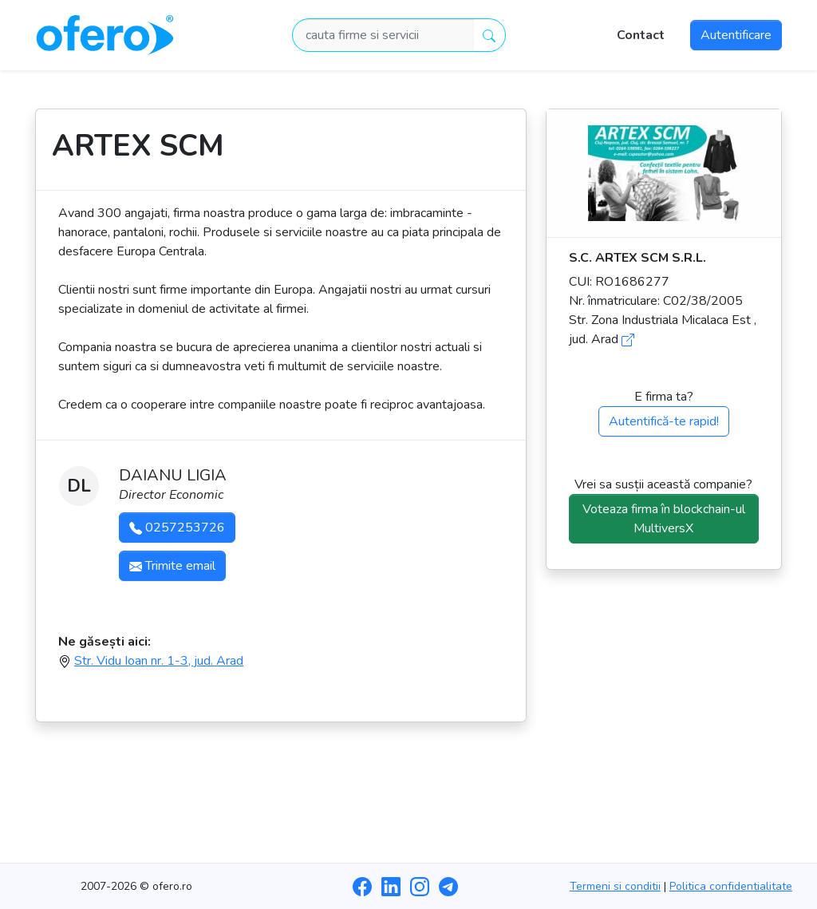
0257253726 (177, 527)
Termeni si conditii (615, 886)
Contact (641, 35)
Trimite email (172, 566)
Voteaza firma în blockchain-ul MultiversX (663, 518)
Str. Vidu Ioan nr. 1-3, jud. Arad (158, 661)
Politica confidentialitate (730, 886)
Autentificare (736, 35)
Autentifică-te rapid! (664, 421)
